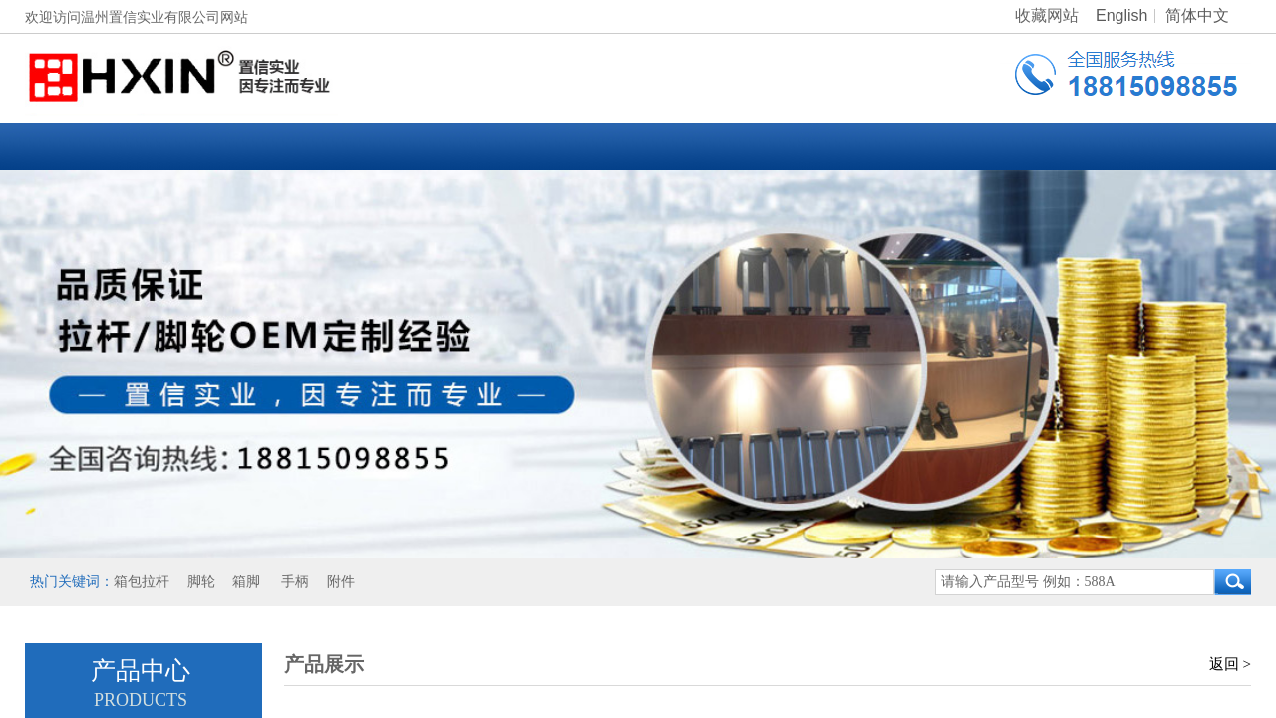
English (1121, 16)
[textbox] (1074, 582)
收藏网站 (1047, 15)
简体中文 (1197, 16)
